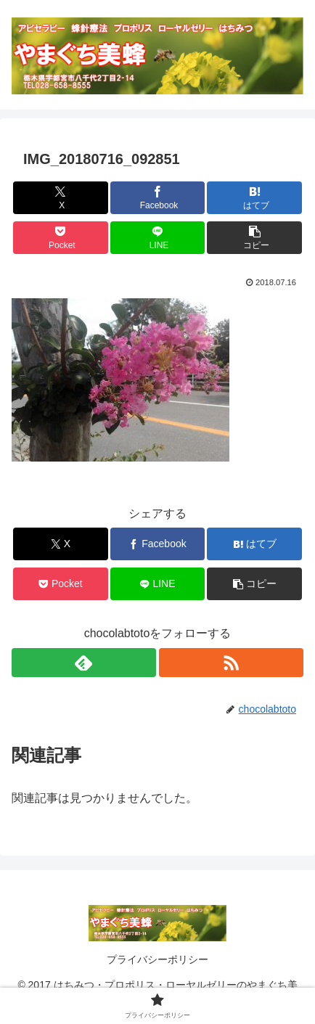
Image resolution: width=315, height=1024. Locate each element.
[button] (254, 237)
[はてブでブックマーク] (254, 197)
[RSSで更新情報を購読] (231, 662)
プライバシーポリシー (157, 959)
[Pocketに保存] (60, 237)
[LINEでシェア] (157, 237)
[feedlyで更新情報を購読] (84, 662)
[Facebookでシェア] (157, 197)
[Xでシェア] (60, 197)
